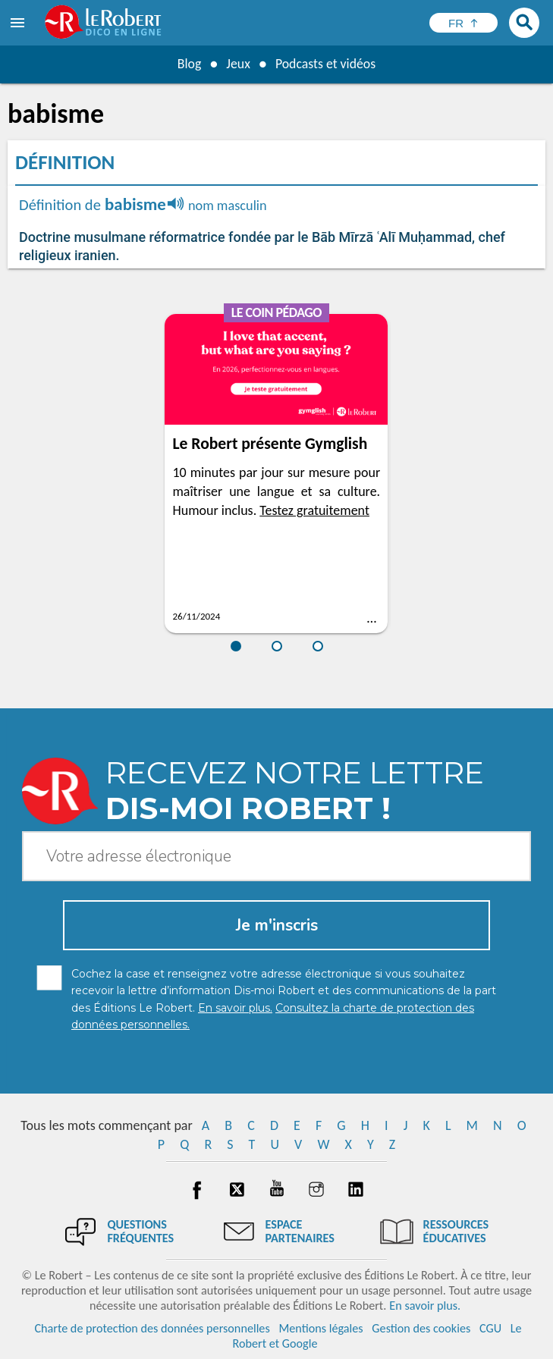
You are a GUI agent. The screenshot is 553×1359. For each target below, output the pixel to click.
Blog (188, 63)
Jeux (237, 63)
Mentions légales (320, 1328)
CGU (490, 1328)
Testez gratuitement (314, 510)
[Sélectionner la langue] (463, 23)
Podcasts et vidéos (325, 63)
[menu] (19, 23)
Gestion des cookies (421, 1328)
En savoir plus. (424, 1305)
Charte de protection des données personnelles (151, 1328)
